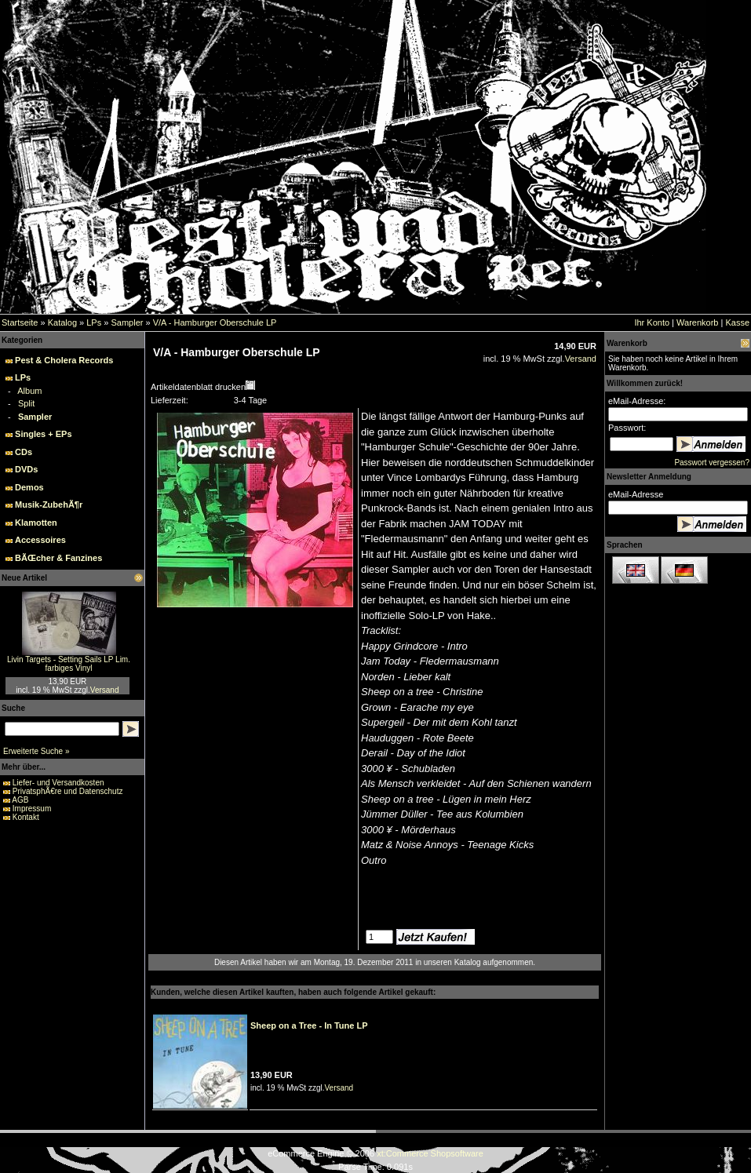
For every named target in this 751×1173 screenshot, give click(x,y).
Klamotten (36, 522)
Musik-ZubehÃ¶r (48, 504)
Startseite (20, 322)
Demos (29, 487)
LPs (93, 322)
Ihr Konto (651, 322)
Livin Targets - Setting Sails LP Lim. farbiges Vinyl (68, 663)
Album (29, 390)
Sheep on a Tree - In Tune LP (309, 1025)
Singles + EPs (43, 434)
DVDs (26, 469)
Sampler (127, 322)
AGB (20, 800)
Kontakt (26, 817)
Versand (104, 690)
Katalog (62, 322)
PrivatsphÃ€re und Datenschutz (68, 791)
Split (26, 403)
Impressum (32, 808)
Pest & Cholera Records (64, 360)
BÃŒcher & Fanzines (58, 558)
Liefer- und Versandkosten (58, 782)
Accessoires (40, 540)
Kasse (737, 322)
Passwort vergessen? (711, 462)
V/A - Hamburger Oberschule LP (215, 322)
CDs (23, 452)
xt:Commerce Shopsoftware (430, 1153)
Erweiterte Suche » (36, 751)
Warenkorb (697, 322)
